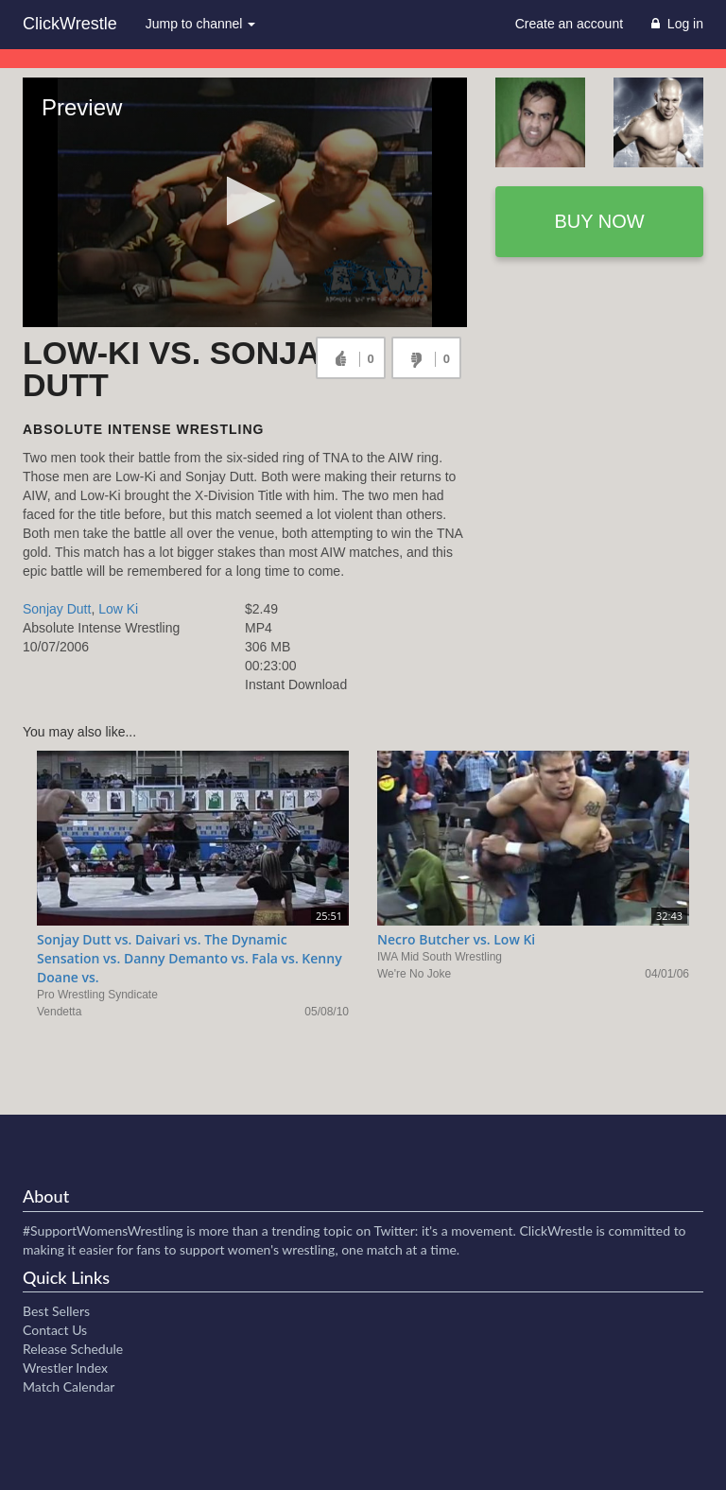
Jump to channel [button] (201, 23)
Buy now (599, 221)
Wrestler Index (65, 1368)
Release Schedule (73, 1349)
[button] (245, 201)
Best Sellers (56, 1311)
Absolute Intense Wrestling (143, 429)
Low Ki (118, 608)
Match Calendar (68, 1386)
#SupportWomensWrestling (103, 1230)
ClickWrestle (70, 23)
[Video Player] (245, 202)
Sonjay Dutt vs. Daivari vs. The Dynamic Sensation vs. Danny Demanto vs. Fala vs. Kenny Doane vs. (189, 958)
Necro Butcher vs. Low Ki (456, 939)
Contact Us (55, 1330)
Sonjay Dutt (57, 608)
